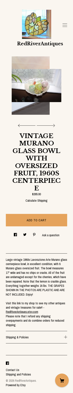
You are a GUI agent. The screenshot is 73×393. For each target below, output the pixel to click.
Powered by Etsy (16, 385)
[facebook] (7, 363)
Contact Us (12, 370)
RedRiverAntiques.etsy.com (22, 312)
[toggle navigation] (64, 25)
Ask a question (50, 235)
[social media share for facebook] (15, 233)
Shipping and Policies (18, 374)
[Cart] (62, 380)
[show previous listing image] (27, 124)
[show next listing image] (45, 124)
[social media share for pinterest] (34, 233)
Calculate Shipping (36, 200)
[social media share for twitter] (24, 233)
